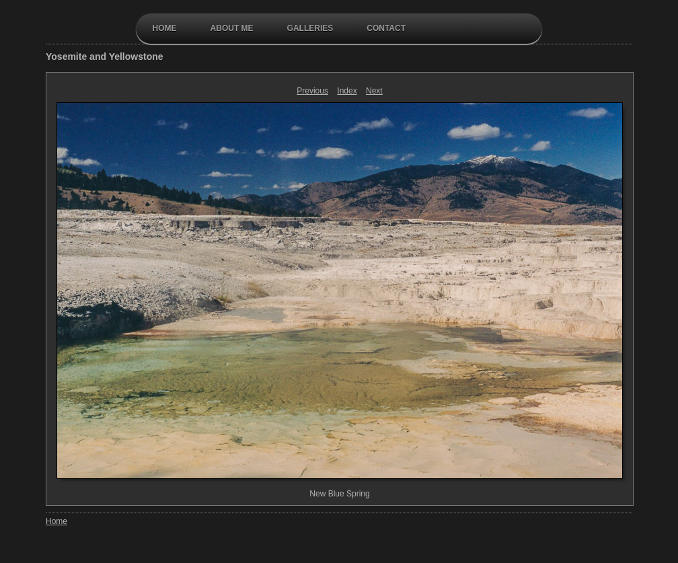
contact (386, 28)
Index (346, 91)
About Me (232, 28)
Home (165, 28)
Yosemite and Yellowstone (104, 56)
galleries (310, 28)
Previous (312, 91)
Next (374, 91)
